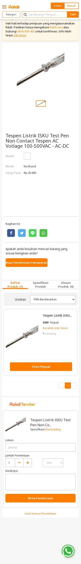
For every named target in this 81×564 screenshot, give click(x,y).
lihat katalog (53, 429)
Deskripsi (11, 471)
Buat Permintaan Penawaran (26, 263)
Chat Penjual (41, 367)
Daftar (58, 6)
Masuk (71, 6)
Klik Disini (20, 35)
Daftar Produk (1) (15, 284)
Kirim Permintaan (40, 498)
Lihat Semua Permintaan (40, 513)
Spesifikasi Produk (40, 284)
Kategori (11, 14)
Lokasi (9, 440)
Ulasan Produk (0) (66, 284)
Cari (73, 14)
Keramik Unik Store (55, 328)
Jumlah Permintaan (17, 455)
